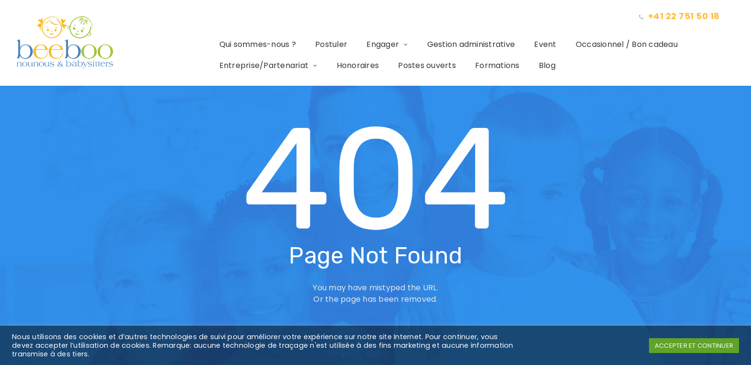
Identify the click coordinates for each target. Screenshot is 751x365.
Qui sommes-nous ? (244, 44)
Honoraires (344, 65)
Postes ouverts (414, 65)
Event (532, 44)
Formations (484, 65)
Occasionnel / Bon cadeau (613, 44)
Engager (369, 44)
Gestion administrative (458, 44)
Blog (533, 65)
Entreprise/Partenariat (251, 65)
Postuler (318, 44)
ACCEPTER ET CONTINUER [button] (694, 345)
